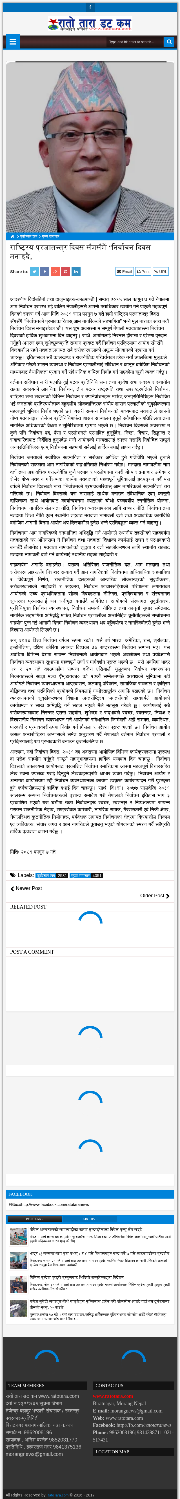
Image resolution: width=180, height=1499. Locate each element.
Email (125, 271)
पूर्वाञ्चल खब (52, 875)
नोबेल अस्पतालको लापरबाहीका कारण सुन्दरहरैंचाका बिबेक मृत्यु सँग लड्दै (86, 1223)
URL (161, 271)
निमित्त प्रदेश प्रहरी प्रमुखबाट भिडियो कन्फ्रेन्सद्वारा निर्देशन (77, 1270)
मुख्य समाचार (87, 875)
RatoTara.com (59, 1487)
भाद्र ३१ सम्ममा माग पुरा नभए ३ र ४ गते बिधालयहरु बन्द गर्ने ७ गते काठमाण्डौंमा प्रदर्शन (100, 1247)
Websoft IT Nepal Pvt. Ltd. (54, 1493)
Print (144, 271)
